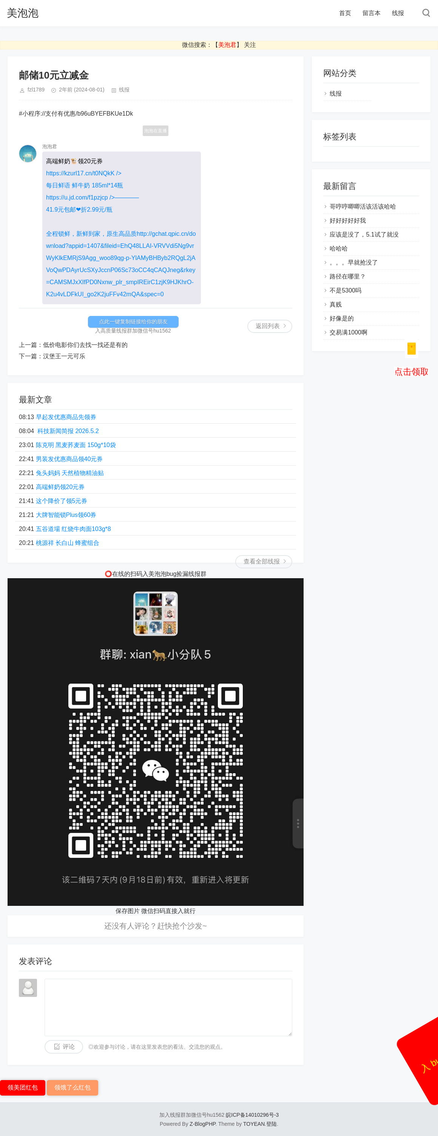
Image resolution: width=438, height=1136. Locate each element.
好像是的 (342, 318)
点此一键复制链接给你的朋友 (133, 322)
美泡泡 (23, 13)
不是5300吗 (345, 290)
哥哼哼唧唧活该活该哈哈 (363, 206)
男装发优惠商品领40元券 (69, 459)
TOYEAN (254, 1124)
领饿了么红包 (72, 1087)
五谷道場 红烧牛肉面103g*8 (73, 529)
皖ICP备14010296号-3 (252, 1115)
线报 (398, 13)
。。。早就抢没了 (354, 262)
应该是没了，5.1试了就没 (364, 234)
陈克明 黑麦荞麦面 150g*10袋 (76, 445)
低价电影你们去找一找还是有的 (85, 345)
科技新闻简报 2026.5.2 (67, 431)
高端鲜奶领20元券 (60, 487)
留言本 (371, 13)
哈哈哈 (339, 248)
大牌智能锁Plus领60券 (66, 515)
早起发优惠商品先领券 (66, 417)
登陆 (271, 1124)
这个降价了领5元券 (62, 501)
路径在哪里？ (348, 276)
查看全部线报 (262, 561)
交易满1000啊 (348, 332)
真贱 (336, 304)
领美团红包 (23, 1087)
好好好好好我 (348, 220)
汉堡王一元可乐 (64, 356)
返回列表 (268, 326)
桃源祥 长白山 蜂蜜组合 (68, 543)
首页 (345, 13)
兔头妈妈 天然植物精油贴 (70, 473)
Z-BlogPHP (202, 1124)
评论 (69, 1046)
